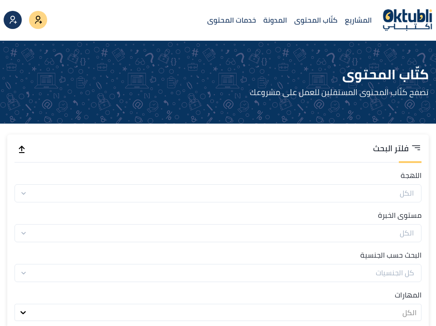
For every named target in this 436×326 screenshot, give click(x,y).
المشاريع (358, 20)
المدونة (275, 20)
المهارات (408, 294)
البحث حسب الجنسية (390, 254)
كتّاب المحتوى (316, 20)
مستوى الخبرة (399, 215)
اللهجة (411, 175)
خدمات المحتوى (231, 20)
